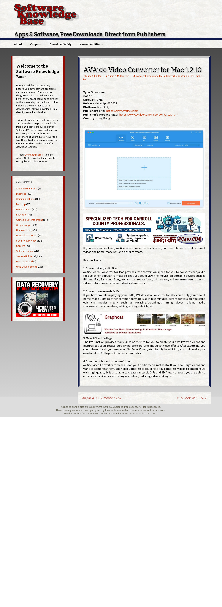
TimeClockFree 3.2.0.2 (193, 398)
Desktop (21, 204)
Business (21, 193)
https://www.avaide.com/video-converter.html (148, 114)
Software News (24, 251)
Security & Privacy (26, 240)
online (77, 413)
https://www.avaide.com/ (122, 111)
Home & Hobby (24, 230)
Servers (20, 245)
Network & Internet (26, 235)
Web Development (26, 266)
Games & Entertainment (29, 219)
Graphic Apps (23, 225)
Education (21, 214)
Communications (25, 199)
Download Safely (61, 44)
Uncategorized (24, 261)
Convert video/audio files (180, 76)
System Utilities (25, 256)
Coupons (36, 44)
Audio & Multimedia (118, 76)
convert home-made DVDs (150, 76)
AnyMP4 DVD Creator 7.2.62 (99, 398)
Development (23, 209)
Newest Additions (91, 44)
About (18, 44)
